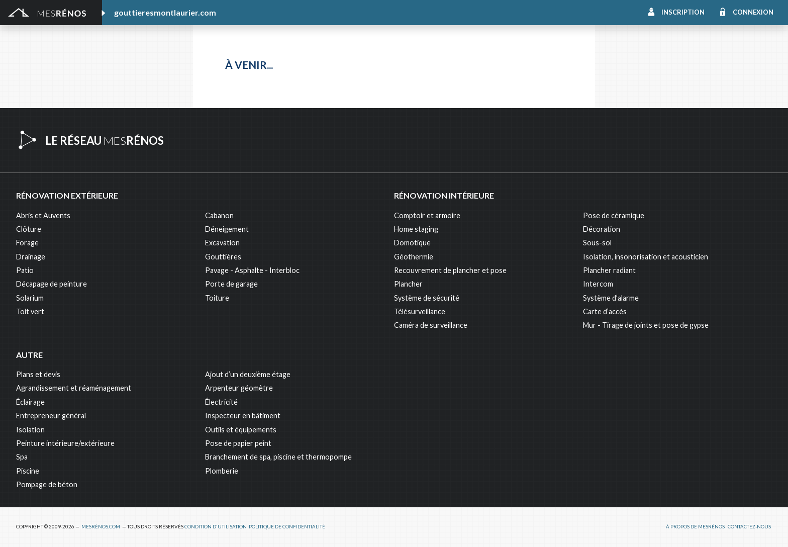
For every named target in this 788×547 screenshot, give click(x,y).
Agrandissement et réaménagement (73, 388)
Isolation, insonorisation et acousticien (645, 256)
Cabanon (219, 215)
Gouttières (223, 256)
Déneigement (227, 229)
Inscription (683, 12)
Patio (25, 270)
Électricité (221, 402)
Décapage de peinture (51, 284)
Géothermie (413, 256)
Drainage (30, 256)
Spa (22, 456)
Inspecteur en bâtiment (242, 415)
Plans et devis (38, 374)
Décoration (601, 229)
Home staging (416, 229)
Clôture (28, 229)
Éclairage (30, 402)
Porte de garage (231, 284)
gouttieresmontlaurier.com (165, 12)
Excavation (222, 242)
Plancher (408, 284)
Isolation (30, 429)
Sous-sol (597, 242)
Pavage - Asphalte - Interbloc (252, 270)
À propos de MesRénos (695, 526)
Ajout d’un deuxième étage (247, 374)
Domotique (412, 242)
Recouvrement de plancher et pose (450, 270)
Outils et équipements (240, 429)
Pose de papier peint (238, 443)
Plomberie (221, 471)
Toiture (217, 298)
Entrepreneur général (51, 415)
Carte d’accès (605, 311)
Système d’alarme (611, 298)
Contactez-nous (749, 526)
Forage (27, 242)
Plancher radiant (609, 270)
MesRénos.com (100, 526)
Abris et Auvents (43, 215)
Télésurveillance (419, 311)
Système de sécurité (426, 298)
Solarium (30, 298)
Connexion (753, 12)
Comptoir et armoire (427, 215)
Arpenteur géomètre (239, 388)
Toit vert (30, 311)
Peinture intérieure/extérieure (65, 443)
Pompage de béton (46, 484)
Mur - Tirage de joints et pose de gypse (646, 325)
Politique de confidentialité (287, 526)
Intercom (598, 284)
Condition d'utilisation (215, 526)
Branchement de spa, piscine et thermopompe (278, 456)
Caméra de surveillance (430, 325)
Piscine (27, 471)
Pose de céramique (613, 215)
